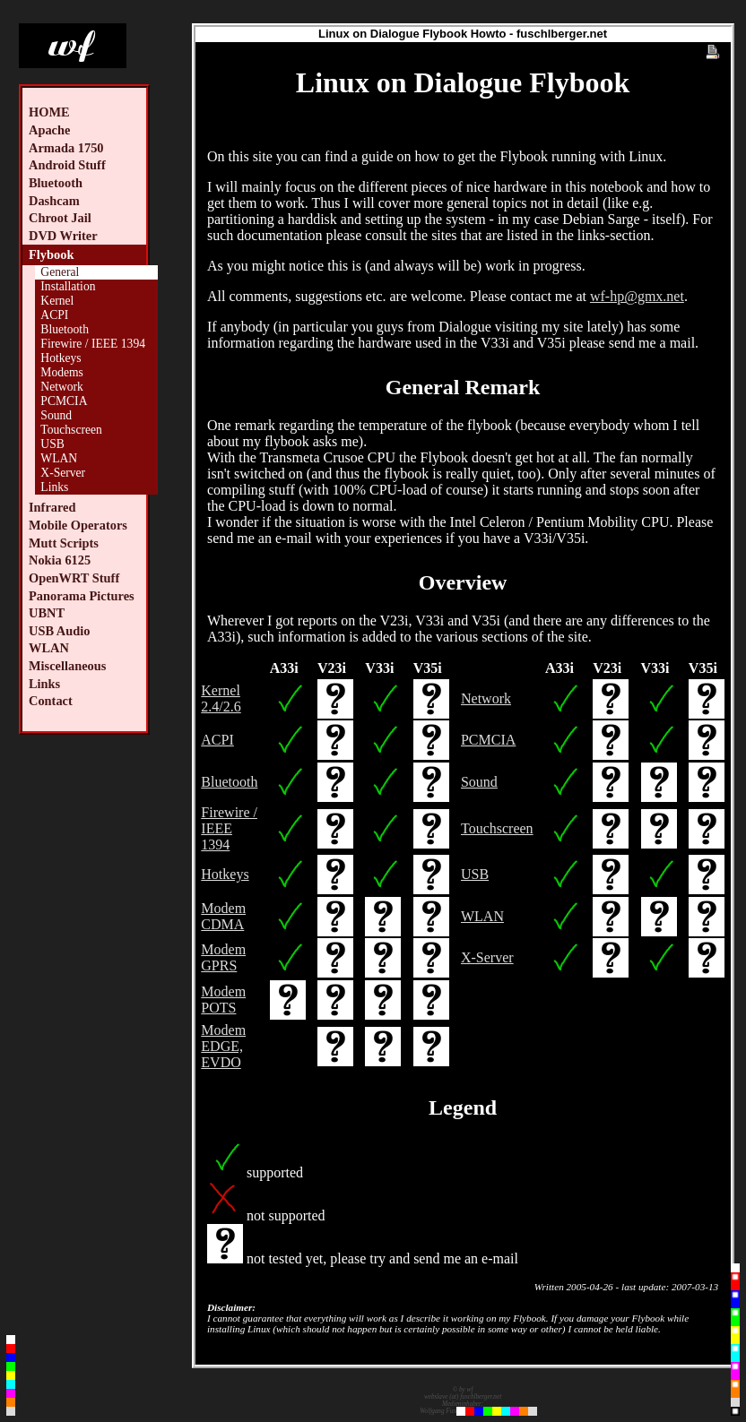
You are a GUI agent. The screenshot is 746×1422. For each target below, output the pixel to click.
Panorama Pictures (81, 596)
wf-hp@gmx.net (637, 296)
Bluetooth (55, 183)
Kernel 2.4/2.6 (220, 698)
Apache (49, 130)
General (59, 272)
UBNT (47, 613)
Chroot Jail (60, 218)
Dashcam (54, 201)
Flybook (51, 254)
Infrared (52, 507)
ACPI (54, 315)
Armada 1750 (66, 148)
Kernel (57, 300)
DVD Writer (63, 235)
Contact (51, 701)
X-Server (62, 472)
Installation (67, 286)
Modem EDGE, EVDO (223, 1046)
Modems (61, 372)
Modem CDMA (223, 916)
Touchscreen (71, 429)
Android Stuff (67, 165)
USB (52, 444)
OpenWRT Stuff (74, 578)
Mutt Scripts (64, 543)
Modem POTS (223, 999)
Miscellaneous (67, 666)
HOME (49, 112)
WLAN (58, 458)
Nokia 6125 (60, 560)
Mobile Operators (78, 525)
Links (54, 487)
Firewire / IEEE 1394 (92, 343)
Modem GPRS (223, 957)
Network (61, 386)
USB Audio (59, 631)
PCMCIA (63, 401)
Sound (56, 415)
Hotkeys (60, 358)
